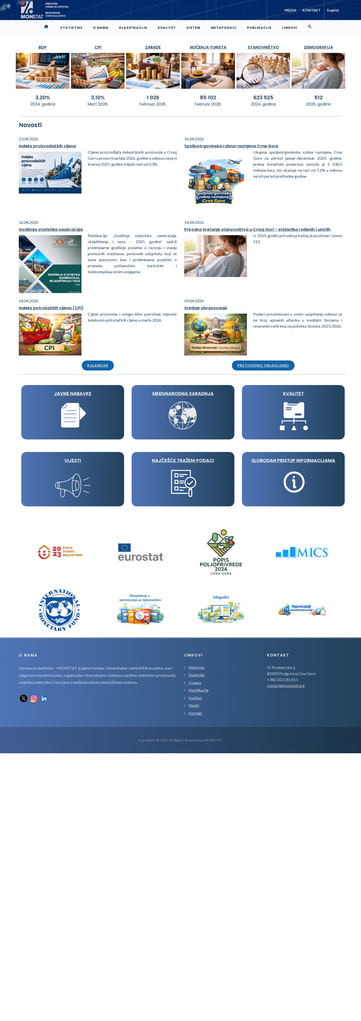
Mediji (194, 973)
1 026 (153, 97)
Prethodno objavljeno (263, 365)
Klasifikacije (199, 958)
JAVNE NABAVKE (73, 393)
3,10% (98, 97)
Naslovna (196, 935)
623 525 (263, 97)
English (333, 10)
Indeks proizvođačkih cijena (47, 146)
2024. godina (42, 104)
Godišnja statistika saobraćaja (51, 229)
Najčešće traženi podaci (73, 661)
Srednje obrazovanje (205, 308)
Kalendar (97, 365)
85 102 (208, 97)
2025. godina (318, 104)
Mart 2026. (97, 104)
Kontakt (195, 981)
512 (318, 97)
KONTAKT (312, 10)
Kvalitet (195, 965)
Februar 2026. (152, 104)
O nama (195, 950)
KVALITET (72, 527)
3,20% (42, 97)
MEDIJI (290, 10)
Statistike (197, 942)
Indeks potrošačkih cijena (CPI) (51, 308)
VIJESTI (72, 594)
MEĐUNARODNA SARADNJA (72, 460)
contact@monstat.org (286, 953)
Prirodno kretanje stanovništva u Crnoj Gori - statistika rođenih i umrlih (257, 229)
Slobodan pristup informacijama (73, 728)
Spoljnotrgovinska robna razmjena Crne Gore (231, 146)
